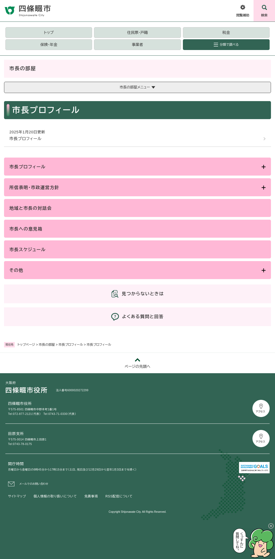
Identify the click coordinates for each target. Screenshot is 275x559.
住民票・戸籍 (137, 32)
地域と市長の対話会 (30, 208)
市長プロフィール (71, 345)
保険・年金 (48, 44)
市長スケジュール (27, 249)
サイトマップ (17, 496)
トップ (49, 32)
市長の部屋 (47, 345)
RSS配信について (119, 496)
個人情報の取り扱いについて (55, 496)
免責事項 (91, 496)
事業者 (137, 44)
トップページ (26, 345)
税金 (226, 32)
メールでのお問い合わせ (33, 483)
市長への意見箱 (25, 229)
